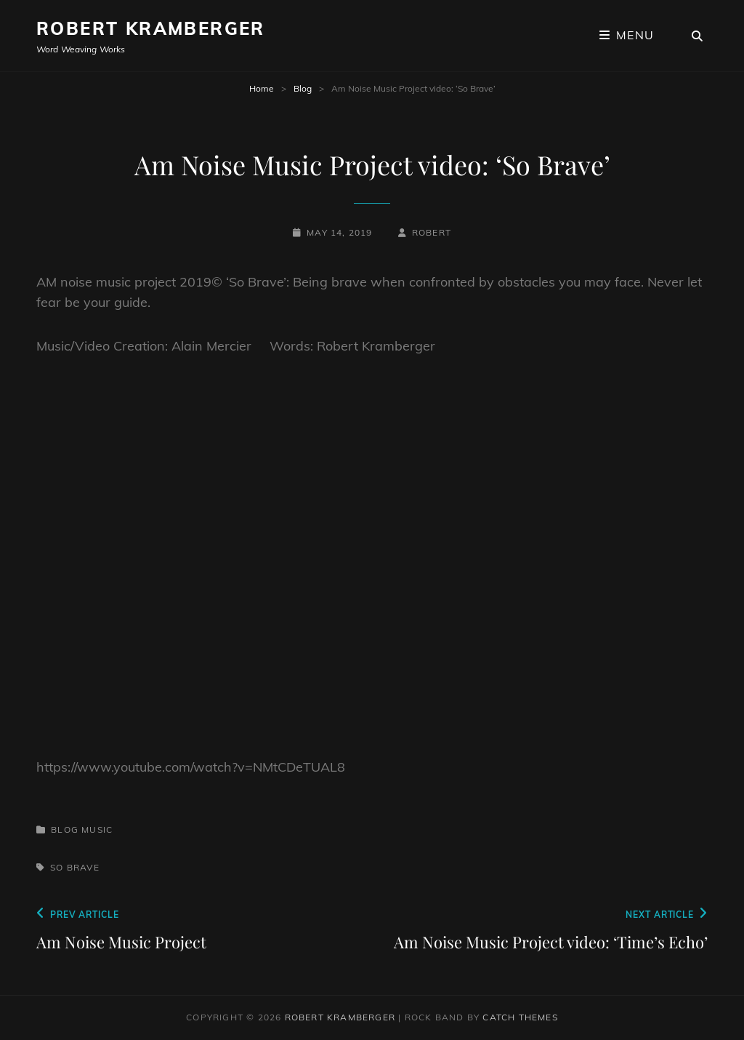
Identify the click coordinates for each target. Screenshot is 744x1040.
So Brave (75, 867)
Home (261, 88)
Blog (303, 88)
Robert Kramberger (150, 28)
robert (431, 232)
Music (97, 829)
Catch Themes (519, 1017)
